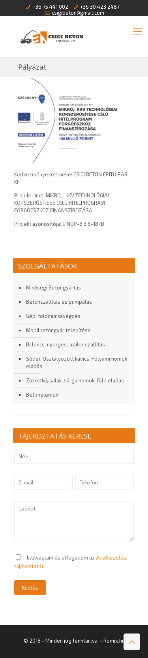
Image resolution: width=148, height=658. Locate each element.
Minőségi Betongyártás (53, 287)
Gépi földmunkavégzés (53, 316)
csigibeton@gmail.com (78, 12)
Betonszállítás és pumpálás (59, 302)
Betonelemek (42, 394)
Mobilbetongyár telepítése (58, 330)
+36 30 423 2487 (100, 7)
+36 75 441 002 (50, 7)
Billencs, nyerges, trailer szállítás (65, 344)
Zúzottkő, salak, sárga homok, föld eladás (75, 380)
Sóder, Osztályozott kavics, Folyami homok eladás (76, 362)
